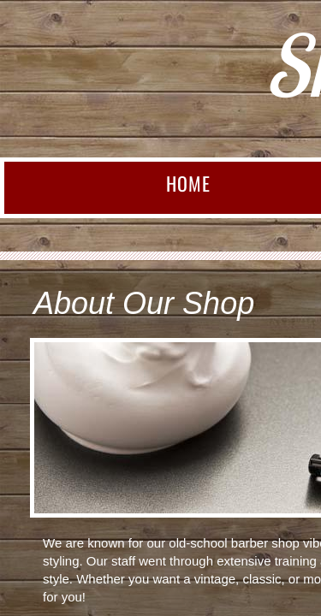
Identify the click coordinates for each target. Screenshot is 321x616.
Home (188, 183)
